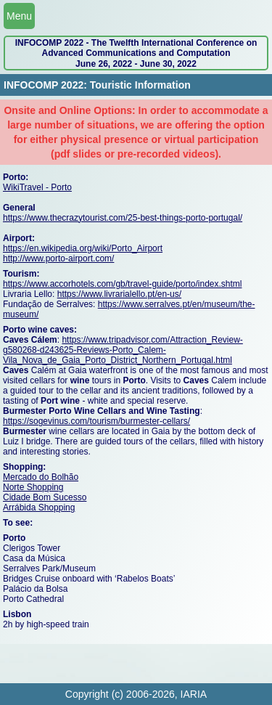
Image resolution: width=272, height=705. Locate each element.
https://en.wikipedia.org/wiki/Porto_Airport (82, 248)
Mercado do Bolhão (40, 477)
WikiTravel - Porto (37, 187)
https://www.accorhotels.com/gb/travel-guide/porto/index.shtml (122, 284)
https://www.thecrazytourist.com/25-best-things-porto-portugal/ (122, 218)
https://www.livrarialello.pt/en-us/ (119, 294)
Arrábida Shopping (39, 507)
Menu (19, 16)
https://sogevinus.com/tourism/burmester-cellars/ (96, 421)
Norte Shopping (33, 487)
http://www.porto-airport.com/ (58, 258)
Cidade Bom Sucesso (44, 497)
